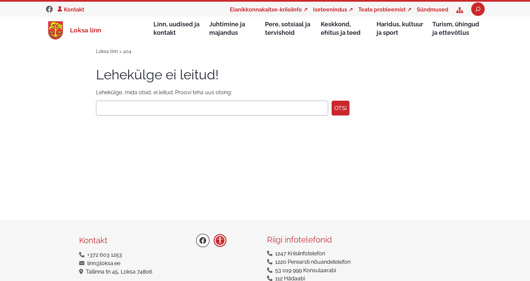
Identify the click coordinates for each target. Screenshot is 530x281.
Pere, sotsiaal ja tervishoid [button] (287, 28)
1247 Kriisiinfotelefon (300, 254)
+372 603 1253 (104, 255)
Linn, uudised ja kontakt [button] (176, 28)
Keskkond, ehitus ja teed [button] (341, 28)
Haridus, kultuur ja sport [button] (400, 28)
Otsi (340, 108)
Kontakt (74, 9)
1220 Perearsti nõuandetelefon (313, 262)
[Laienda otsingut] (478, 9)
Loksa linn (85, 30)
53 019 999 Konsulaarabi (305, 270)
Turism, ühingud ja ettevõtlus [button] (455, 28)
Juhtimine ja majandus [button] (227, 28)
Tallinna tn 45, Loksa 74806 (119, 272)
